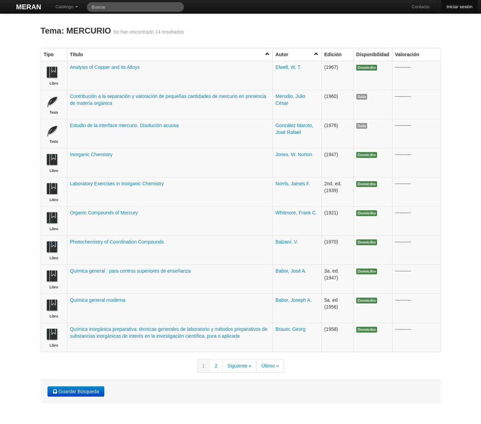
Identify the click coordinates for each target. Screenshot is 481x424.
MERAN (28, 7)
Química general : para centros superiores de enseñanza (130, 271)
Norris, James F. (293, 183)
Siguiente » (239, 366)
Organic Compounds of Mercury (104, 212)
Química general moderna (97, 300)
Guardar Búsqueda (76, 391)
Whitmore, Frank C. (296, 212)
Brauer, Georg (291, 329)
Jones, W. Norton (294, 154)
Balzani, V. (287, 242)
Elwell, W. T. (288, 67)
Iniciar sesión (459, 6)
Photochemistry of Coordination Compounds (117, 242)
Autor (297, 54)
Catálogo (66, 6)
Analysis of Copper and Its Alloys (105, 67)
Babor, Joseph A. (294, 300)
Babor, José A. (291, 271)
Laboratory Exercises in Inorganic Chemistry (117, 183)
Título (170, 54)
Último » (270, 366)
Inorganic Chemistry (91, 154)
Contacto (420, 6)
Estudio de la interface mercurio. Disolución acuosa (124, 125)
